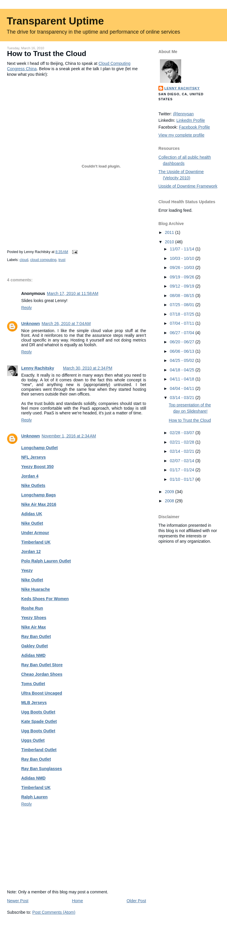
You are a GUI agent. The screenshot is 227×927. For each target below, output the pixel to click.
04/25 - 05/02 (182, 360)
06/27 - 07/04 (182, 332)
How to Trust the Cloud (46, 54)
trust (62, 260)
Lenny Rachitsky (37, 368)
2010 (170, 241)
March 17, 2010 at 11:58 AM (72, 293)
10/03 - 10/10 (182, 258)
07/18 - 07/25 (182, 314)
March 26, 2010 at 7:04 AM (66, 323)
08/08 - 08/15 (182, 295)
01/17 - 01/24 (182, 469)
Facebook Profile (194, 127)
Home (77, 900)
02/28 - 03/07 (182, 432)
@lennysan (183, 113)
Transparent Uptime (55, 21)
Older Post (136, 900)
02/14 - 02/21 (182, 451)
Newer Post (17, 900)
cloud (24, 260)
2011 (170, 232)
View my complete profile (181, 135)
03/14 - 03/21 (182, 397)
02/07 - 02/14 (182, 460)
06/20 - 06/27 (182, 341)
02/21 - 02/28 (182, 442)
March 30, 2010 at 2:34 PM (87, 368)
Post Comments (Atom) (53, 912)
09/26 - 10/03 (182, 267)
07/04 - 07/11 (182, 323)
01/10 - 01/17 (182, 479)
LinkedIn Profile (190, 120)
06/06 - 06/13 (182, 351)
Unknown (30, 323)
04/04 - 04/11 (182, 388)
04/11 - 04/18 (182, 379)
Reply (26, 307)
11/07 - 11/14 (182, 249)
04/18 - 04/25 (182, 369)
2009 (170, 491)
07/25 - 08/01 (182, 304)
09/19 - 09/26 (182, 277)
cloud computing (43, 260)
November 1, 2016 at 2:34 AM (69, 436)
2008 (170, 500)
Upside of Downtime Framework (187, 186)
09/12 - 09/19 (182, 286)
